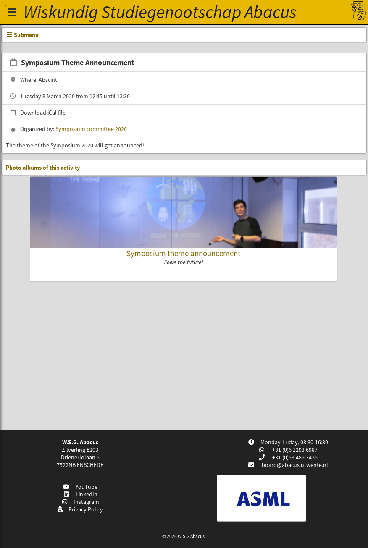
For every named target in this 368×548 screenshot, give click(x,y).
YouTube (80, 486)
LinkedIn (80, 494)
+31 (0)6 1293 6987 (294, 450)
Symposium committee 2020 (91, 129)
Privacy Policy (80, 509)
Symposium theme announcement (183, 253)
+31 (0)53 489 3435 (294, 457)
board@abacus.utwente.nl (295, 465)
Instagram (80, 502)
